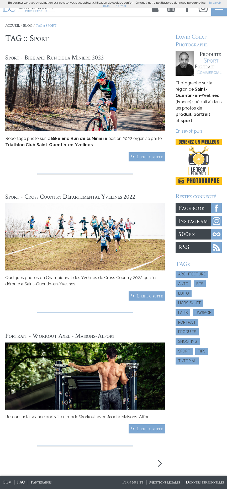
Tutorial (187, 361)
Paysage (203, 313)
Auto (183, 284)
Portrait (187, 322)
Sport (184, 351)
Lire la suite (149, 157)
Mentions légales (164, 482)
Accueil (12, 25)
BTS (199, 284)
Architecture (191, 274)
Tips (201, 351)
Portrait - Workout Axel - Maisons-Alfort (60, 336)
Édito (183, 293)
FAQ (21, 482)
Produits (187, 332)
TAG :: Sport (46, 25)
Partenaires (41, 482)
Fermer (121, 6)
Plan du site (133, 482)
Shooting (187, 341)
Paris (183, 313)
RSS (183, 247)
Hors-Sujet (189, 303)
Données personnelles (205, 482)
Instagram (193, 221)
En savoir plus (189, 131)
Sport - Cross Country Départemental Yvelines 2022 (70, 197)
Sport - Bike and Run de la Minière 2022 (54, 57)
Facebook (191, 208)
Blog (28, 25)
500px (186, 234)
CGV (7, 482)
